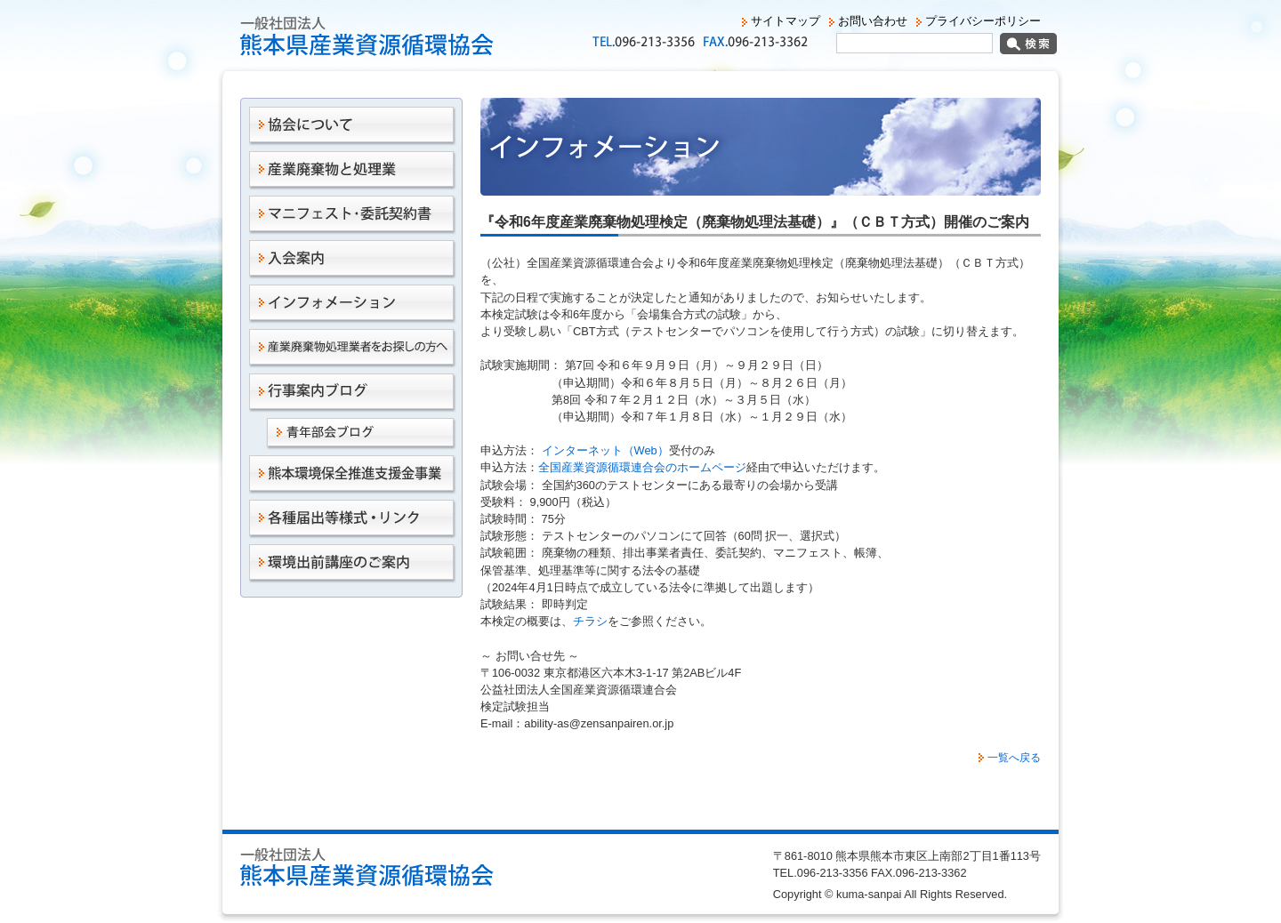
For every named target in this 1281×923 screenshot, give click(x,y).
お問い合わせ (872, 21)
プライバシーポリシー (983, 21)
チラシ (590, 621)
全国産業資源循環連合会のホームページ (642, 467)
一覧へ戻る (1014, 757)
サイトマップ (785, 21)
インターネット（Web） (603, 450)
